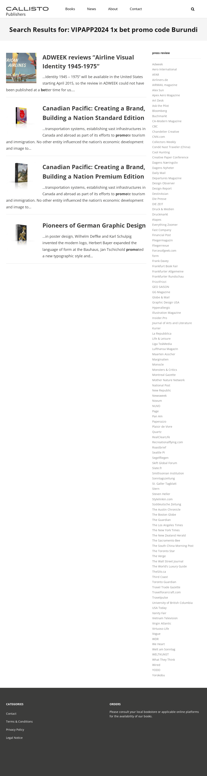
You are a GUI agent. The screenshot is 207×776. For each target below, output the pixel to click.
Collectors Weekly (164, 142)
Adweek (157, 64)
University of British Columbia (172, 603)
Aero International (164, 69)
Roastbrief (159, 447)
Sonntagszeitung (163, 478)
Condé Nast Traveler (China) (171, 147)
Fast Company (161, 230)
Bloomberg (159, 111)
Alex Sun (158, 90)
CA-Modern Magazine (167, 121)
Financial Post (161, 235)
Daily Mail (159, 173)
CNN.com (158, 137)
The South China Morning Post (172, 546)
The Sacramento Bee (166, 540)
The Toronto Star (163, 551)
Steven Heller (161, 494)
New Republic (161, 390)
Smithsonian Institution (168, 473)
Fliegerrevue (160, 245)
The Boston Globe (164, 514)
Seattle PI (158, 452)
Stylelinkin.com (162, 499)
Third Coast (160, 577)
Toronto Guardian (164, 582)
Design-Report (162, 188)
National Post (161, 385)
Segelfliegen (160, 458)
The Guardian (161, 520)
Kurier (156, 328)
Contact (11, 714)
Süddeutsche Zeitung (166, 504)
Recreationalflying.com (167, 442)
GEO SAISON (160, 287)
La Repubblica (161, 333)
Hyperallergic (161, 308)
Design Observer (163, 183)
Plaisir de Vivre (162, 426)
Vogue (156, 634)
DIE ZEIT (157, 204)
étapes (156, 220)
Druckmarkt (160, 214)
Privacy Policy (15, 729)
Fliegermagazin (162, 240)
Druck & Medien (163, 209)
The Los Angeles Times (167, 525)
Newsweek (159, 396)
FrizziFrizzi (159, 282)
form (155, 256)
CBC (155, 126)
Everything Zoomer (165, 225)
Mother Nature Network (168, 380)
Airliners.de (160, 80)
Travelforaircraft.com (166, 592)
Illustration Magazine (166, 313)
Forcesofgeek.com (164, 250)
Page (155, 411)
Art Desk (158, 100)
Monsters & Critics (164, 370)
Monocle (158, 364)
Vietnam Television (165, 618)
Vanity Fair (159, 613)
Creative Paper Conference (170, 157)
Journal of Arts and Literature (172, 323)
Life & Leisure (161, 338)
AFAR (155, 74)
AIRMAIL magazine (164, 85)
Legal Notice (14, 738)
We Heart (158, 644)
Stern (155, 489)
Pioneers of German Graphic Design (94, 225)
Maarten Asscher (163, 354)
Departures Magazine (167, 178)
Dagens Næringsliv (165, 162)
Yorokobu (158, 675)
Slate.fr (157, 468)
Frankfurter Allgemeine (168, 271)
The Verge (159, 556)
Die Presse (159, 199)
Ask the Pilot (160, 106)
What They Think (163, 660)
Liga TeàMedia (162, 344)
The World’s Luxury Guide (169, 566)
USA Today (159, 608)
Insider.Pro (159, 318)
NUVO (156, 406)
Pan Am (157, 416)
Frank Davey (160, 261)
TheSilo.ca (159, 572)
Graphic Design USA (165, 302)
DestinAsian (160, 194)
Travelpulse (160, 597)
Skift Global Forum (164, 463)
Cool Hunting (161, 152)
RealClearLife (161, 437)
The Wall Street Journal (167, 561)
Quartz (157, 432)
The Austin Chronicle (166, 509)
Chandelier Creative (165, 132)
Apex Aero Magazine (166, 95)
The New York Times (166, 530)
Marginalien (160, 359)
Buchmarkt (159, 116)
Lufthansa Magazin (165, 349)
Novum (157, 401)
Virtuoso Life (160, 629)
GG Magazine (161, 292)
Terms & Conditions (19, 721)
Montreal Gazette (164, 375)
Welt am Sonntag (163, 649)
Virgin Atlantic (161, 623)
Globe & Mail (161, 297)
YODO (156, 670)
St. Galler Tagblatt (164, 484)
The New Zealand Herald (169, 535)
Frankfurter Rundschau (168, 276)
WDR (155, 639)
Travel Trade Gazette (166, 587)
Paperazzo (159, 421)
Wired (156, 665)
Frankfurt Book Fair (165, 266)
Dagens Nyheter (163, 168)
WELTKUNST (160, 654)
